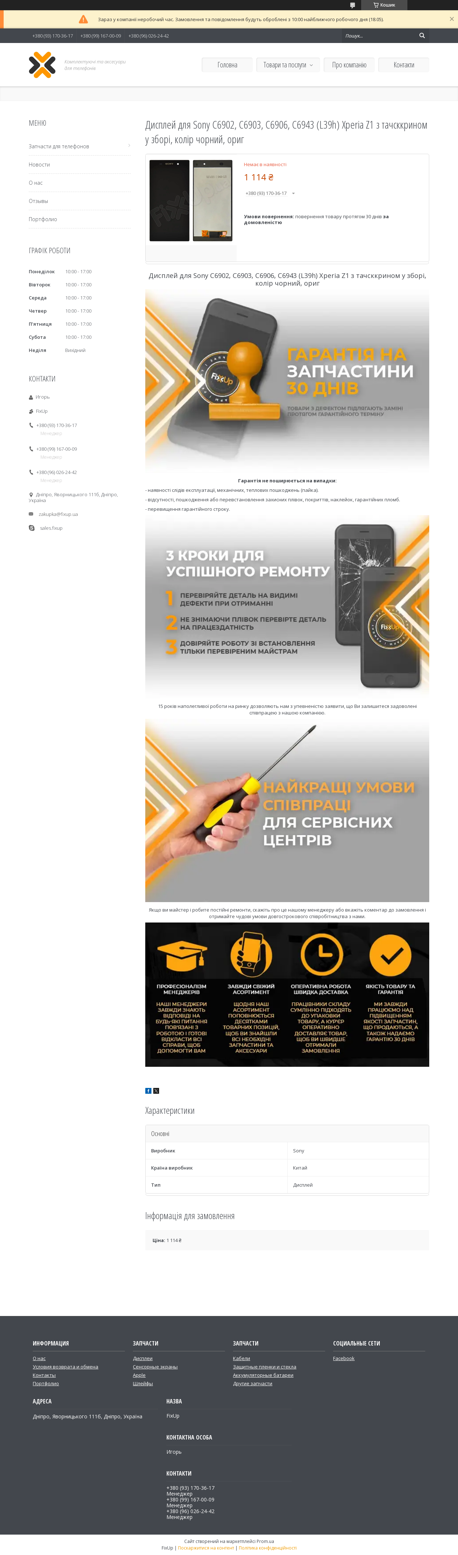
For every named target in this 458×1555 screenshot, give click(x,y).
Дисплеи (143, 1358)
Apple (139, 1375)
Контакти (404, 65)
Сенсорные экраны (155, 1366)
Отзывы (38, 200)
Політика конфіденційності (268, 1548)
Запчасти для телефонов (59, 146)
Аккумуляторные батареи (263, 1375)
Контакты (44, 1375)
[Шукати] (422, 35)
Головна (227, 65)
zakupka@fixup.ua (58, 514)
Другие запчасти (252, 1383)
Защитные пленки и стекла (264, 1366)
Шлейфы (143, 1383)
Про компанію (349, 65)
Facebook (344, 1358)
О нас (36, 182)
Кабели (241, 1358)
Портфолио (43, 219)
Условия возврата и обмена (65, 1366)
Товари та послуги (285, 65)
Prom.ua (265, 1541)
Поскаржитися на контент (206, 1548)
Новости (39, 164)
